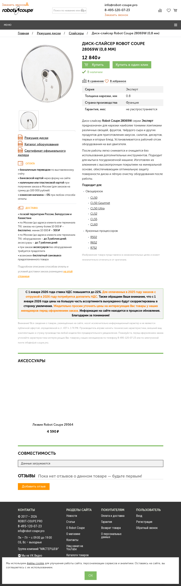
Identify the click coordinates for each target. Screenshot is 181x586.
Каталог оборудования (41, 144)
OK (90, 575)
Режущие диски (36, 138)
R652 (93, 242)
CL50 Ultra (97, 208)
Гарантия (106, 552)
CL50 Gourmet (100, 203)
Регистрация (144, 552)
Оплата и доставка (112, 546)
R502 (93, 237)
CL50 (93, 197)
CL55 (93, 219)
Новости (71, 546)
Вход (139, 546)
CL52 (93, 213)
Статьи (70, 552)
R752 (93, 248)
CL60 (94, 224)
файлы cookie (35, 563)
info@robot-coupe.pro (121, 5)
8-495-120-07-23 (117, 10)
